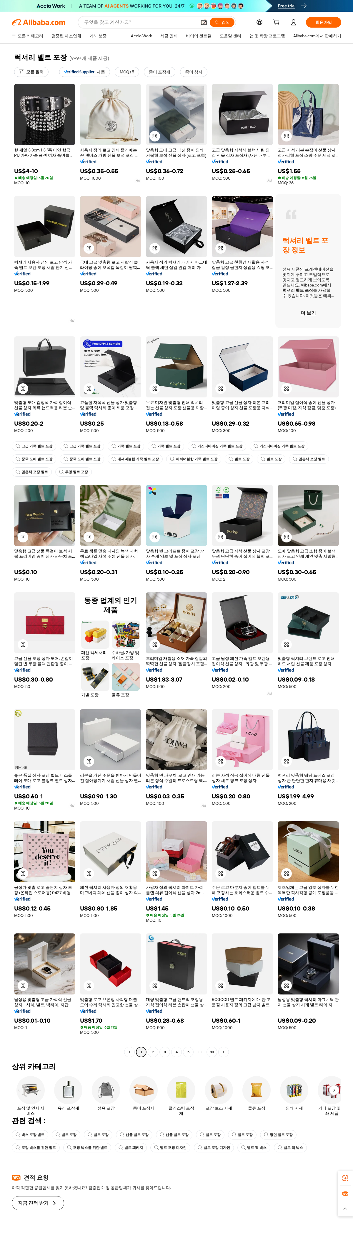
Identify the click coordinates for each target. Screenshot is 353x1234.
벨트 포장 (239, 459)
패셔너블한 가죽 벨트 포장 (135, 459)
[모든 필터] (31, 72)
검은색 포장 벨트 (309, 459)
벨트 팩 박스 (254, 1147)
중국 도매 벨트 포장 (34, 459)
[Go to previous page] (129, 1052)
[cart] (277, 23)
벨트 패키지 (131, 1147)
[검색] (222, 22)
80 (212, 1052)
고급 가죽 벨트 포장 (34, 446)
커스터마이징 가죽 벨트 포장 (217, 446)
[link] (345, 1178)
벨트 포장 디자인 (170, 1147)
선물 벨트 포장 (134, 1134)
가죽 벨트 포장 (125, 446)
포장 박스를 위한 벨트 (36, 1147)
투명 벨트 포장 (73, 472)
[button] (203, 22)
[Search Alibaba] (140, 22)
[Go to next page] (223, 1052)
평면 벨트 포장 (278, 1134)
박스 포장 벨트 (30, 1134)
